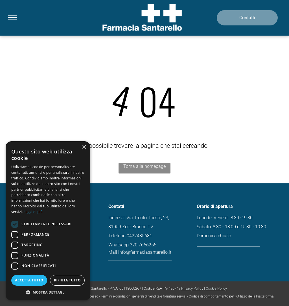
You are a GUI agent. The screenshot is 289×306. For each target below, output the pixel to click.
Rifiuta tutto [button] (67, 280)
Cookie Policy (216, 288)
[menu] (12, 17)
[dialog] (48, 220)
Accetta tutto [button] (29, 280)
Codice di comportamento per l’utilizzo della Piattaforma (231, 296)
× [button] (84, 147)
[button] (48, 292)
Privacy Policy (192, 288)
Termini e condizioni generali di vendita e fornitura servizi (143, 296)
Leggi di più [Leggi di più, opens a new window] (33, 211)
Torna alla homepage (144, 166)
